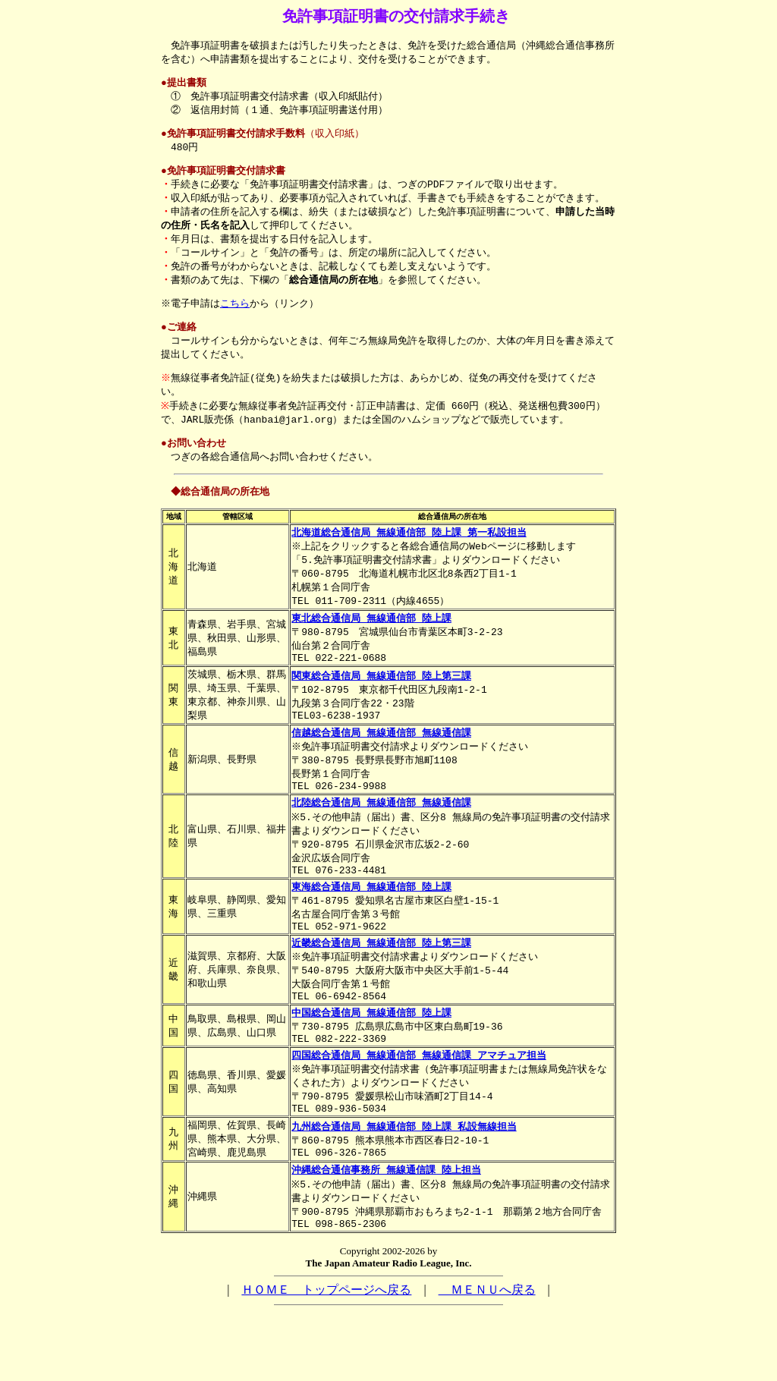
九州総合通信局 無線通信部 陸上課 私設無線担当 (403, 1189)
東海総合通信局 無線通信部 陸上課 (371, 931)
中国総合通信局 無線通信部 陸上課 (371, 1067)
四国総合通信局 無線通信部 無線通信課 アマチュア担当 (418, 1113)
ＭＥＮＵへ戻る (487, 1359)
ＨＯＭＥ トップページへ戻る (326, 1359)
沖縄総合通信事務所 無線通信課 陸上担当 (386, 1235)
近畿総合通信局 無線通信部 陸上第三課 (381, 992)
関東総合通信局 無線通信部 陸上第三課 (381, 706)
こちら (237, 316)
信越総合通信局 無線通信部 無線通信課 (381, 766)
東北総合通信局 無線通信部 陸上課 (371, 644)
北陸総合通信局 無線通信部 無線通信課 (381, 841)
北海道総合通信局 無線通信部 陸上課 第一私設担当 (408, 554)
